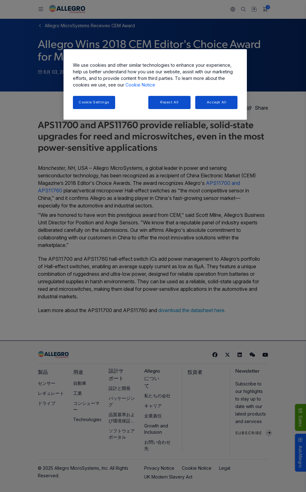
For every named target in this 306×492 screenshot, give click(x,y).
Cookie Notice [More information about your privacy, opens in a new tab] (140, 84)
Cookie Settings (94, 102)
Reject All (169, 102)
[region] (155, 84)
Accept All (217, 102)
